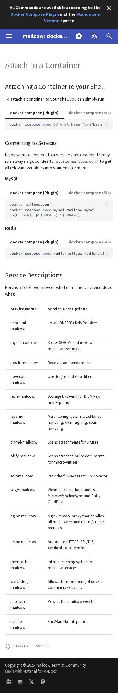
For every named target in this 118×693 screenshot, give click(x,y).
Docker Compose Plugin (34, 14)
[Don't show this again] (109, 8)
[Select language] (94, 36)
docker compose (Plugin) (34, 112)
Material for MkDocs (40, 671)
